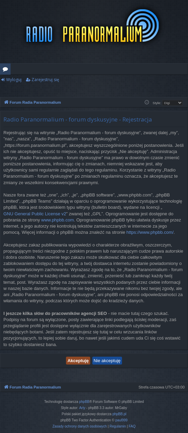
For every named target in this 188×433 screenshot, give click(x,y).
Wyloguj (14, 79)
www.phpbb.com (57, 219)
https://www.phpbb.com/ (150, 232)
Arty (82, 408)
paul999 (122, 420)
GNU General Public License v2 (34, 213)
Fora (7, 70)
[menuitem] (79, 426)
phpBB (84, 402)
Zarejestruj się (45, 79)
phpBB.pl (119, 414)
